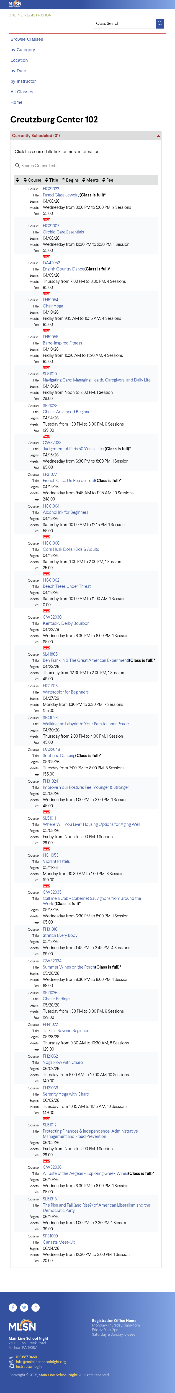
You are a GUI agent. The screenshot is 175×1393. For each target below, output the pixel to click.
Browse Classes (26, 39)
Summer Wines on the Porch (69, 967)
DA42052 (51, 263)
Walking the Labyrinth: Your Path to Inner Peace (86, 724)
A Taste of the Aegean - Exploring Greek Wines (85, 1173)
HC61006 (51, 543)
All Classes (21, 91)
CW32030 (52, 617)
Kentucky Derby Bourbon (66, 623)
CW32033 (52, 443)
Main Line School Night (58, 1375)
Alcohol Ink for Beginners (65, 512)
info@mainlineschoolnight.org (37, 1362)
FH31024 (50, 781)
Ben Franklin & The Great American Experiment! (86, 660)
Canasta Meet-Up (59, 1242)
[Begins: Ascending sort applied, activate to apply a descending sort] (70, 180)
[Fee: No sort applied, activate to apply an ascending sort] (107, 180)
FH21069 (50, 1088)
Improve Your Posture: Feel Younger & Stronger (86, 787)
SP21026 (50, 993)
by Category (22, 49)
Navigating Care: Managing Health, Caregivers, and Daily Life (97, 380)
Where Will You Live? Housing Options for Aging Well (91, 824)
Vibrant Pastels (56, 861)
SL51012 (50, 1125)
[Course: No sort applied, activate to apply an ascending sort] (32, 180)
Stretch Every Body (60, 935)
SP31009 (50, 1236)
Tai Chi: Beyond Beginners (66, 1031)
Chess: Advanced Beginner (67, 412)
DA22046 (51, 749)
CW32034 (52, 961)
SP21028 (50, 406)
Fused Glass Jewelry (61, 195)
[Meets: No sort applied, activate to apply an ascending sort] (90, 180)
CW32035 (52, 892)
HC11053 (51, 855)
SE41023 (50, 718)
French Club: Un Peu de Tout (69, 481)
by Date (18, 70)
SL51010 (50, 374)
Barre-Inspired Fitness (62, 343)
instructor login (25, 1367)
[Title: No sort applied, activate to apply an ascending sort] (51, 180)
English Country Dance (63, 269)
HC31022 (51, 189)
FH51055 (50, 337)
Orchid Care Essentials (63, 232)
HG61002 (51, 580)
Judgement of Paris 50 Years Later (74, 449)
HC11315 (50, 686)
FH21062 (50, 1056)
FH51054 (50, 300)
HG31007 (51, 226)
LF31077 (50, 474)
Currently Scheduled (36, 136)
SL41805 (50, 654)
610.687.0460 (23, 1357)
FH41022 (50, 1024)
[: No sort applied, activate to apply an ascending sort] (18, 180)
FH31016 (50, 929)
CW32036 (52, 1167)
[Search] (160, 24)
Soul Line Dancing (59, 756)
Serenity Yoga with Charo (66, 1094)
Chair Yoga (53, 306)
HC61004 (51, 506)
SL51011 (49, 818)
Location (19, 60)
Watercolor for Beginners (66, 692)
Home (16, 102)
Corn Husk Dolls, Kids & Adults (71, 549)
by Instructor (23, 81)
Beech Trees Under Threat (67, 586)
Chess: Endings (56, 999)
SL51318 (50, 1199)
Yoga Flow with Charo (63, 1062)
